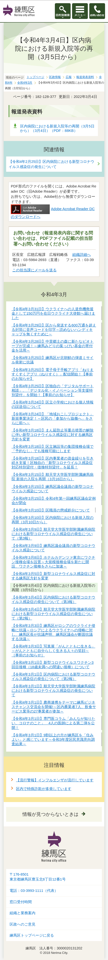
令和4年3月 (24, 82)
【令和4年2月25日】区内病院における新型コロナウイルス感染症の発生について (51, 164)
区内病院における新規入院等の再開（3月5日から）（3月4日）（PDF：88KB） (57, 128)
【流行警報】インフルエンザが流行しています (54, 780)
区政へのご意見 (22, 924)
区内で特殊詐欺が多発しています (43, 789)
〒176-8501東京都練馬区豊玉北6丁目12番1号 (38, 877)
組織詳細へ (81, 254)
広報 (69, 77)
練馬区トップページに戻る (32, 935)
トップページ (35, 77)
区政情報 (55, 77)
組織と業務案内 (22, 913)
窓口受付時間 (21, 902)
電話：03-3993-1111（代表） (34, 891)
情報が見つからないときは (50, 814)
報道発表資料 (85, 77)
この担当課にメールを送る (34, 270)
